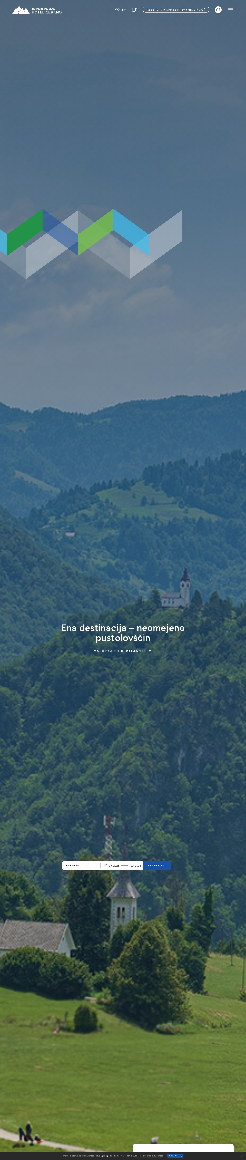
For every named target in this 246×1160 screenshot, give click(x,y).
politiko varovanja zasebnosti (150, 1156)
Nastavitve (175, 1156)
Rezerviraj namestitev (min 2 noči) (176, 9)
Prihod (115, 865)
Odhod (136, 865)
